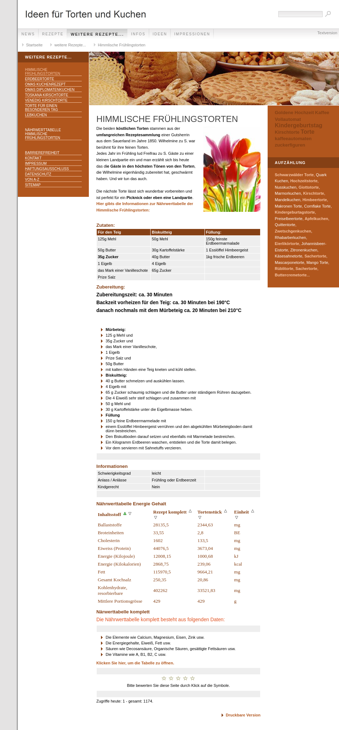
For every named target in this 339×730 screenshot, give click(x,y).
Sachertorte (315, 256)
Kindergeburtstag (298, 125)
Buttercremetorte (291, 275)
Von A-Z (32, 180)
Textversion (327, 33)
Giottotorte (309, 187)
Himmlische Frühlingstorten (121, 45)
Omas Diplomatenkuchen (50, 90)
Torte (307, 132)
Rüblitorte (284, 268)
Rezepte (53, 34)
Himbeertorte (315, 200)
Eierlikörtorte (287, 243)
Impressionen (192, 34)
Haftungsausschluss (47, 169)
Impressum (36, 163)
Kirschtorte (287, 132)
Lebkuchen (36, 115)
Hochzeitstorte (303, 181)
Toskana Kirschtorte (46, 95)
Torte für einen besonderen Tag (41, 108)
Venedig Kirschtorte (46, 100)
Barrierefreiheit (42, 153)
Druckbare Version (243, 715)
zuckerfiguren (290, 145)
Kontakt (33, 158)
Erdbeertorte (39, 79)
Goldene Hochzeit (294, 112)
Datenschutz (38, 174)
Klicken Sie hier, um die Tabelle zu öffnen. (135, 663)
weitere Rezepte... (97, 34)
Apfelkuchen (316, 218)
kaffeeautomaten (293, 138)
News (28, 34)
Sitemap (33, 185)
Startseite (34, 45)
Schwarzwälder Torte (294, 175)
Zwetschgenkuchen (293, 231)
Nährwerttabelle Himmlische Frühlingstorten (43, 134)
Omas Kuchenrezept (45, 84)
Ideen (160, 34)
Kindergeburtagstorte (295, 212)
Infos (138, 34)
